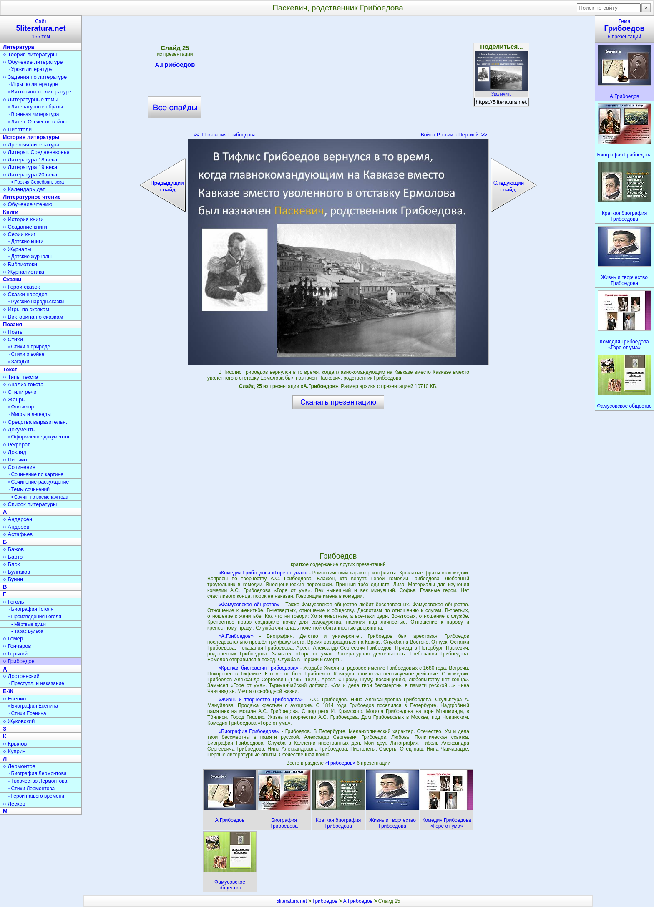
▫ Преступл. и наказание (36, 683)
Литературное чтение (31, 197)
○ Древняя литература (31, 144)
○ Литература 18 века (30, 159)
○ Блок (11, 564)
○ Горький (15, 653)
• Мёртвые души (28, 624)
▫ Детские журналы (30, 257)
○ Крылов (15, 744)
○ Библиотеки (20, 264)
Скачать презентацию (338, 402)
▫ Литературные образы (35, 107)
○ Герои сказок (21, 287)
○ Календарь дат (24, 189)
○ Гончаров (17, 646)
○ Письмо (15, 459)
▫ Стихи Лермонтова (31, 788)
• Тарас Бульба (27, 631)
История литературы (31, 137)
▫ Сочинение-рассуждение (38, 482)
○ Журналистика (23, 272)
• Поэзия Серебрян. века (37, 181)
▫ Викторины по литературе (39, 92)
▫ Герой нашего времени (36, 796)
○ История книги (23, 219)
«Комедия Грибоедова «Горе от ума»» (263, 573)
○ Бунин (13, 579)
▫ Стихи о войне (26, 354)
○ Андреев (16, 527)
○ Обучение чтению (28, 204)
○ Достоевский (21, 676)
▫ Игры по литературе (33, 84)
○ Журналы (17, 249)
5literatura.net (292, 901)
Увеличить (501, 91)
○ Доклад (14, 452)
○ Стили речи (20, 392)
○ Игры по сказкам (26, 309)
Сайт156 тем (40, 29)
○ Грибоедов (19, 661)
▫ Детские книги (25, 241)
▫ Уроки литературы (30, 69)
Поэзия (12, 324)
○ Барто (13, 557)
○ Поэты (13, 332)
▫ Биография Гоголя (30, 609)
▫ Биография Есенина (33, 706)
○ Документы (19, 429)
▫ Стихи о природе (29, 347)
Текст (10, 369)
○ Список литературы (30, 504)
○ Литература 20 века (30, 174)
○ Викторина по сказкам (33, 317)
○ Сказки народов (25, 294)
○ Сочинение (19, 467)
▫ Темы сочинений (29, 489)
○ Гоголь (13, 602)
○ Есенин (14, 698)
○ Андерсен (17, 519)
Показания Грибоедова (225, 135)
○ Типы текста (20, 377)
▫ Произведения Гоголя (34, 617)
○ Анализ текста (23, 384)
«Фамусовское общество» (249, 604)
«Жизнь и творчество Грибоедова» (261, 700)
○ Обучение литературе (33, 62)
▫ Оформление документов (39, 437)
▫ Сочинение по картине (35, 474)
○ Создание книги (25, 227)
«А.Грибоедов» (236, 636)
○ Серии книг (19, 234)
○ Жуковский (19, 721)
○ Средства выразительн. (35, 422)
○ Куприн (14, 751)
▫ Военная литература (33, 114)
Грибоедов (325, 901)
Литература (18, 47)
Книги (10, 212)
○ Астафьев (18, 534)
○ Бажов (13, 549)
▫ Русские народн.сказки (36, 302)
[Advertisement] (338, 79)
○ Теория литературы (30, 54)
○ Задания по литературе (35, 77)
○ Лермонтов (19, 766)
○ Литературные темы (30, 99)
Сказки (12, 279)
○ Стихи (13, 339)
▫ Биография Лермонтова (37, 773)
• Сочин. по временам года (39, 496)
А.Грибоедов (175, 66)
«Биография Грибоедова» (249, 731)
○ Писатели (17, 129)
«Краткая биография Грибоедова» (259, 668)
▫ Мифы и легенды (29, 414)
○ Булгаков (16, 572)
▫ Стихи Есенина (27, 713)
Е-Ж (8, 691)
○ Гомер (13, 638)
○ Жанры (14, 399)
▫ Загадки (18, 362)
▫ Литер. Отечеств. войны (37, 122)
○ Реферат (16, 444)
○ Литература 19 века (30, 167)
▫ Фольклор (21, 407)
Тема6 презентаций (624, 29)
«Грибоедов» (341, 763)
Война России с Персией (454, 135)
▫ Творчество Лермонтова (37, 781)
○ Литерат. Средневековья (36, 152)
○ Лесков (14, 804)
